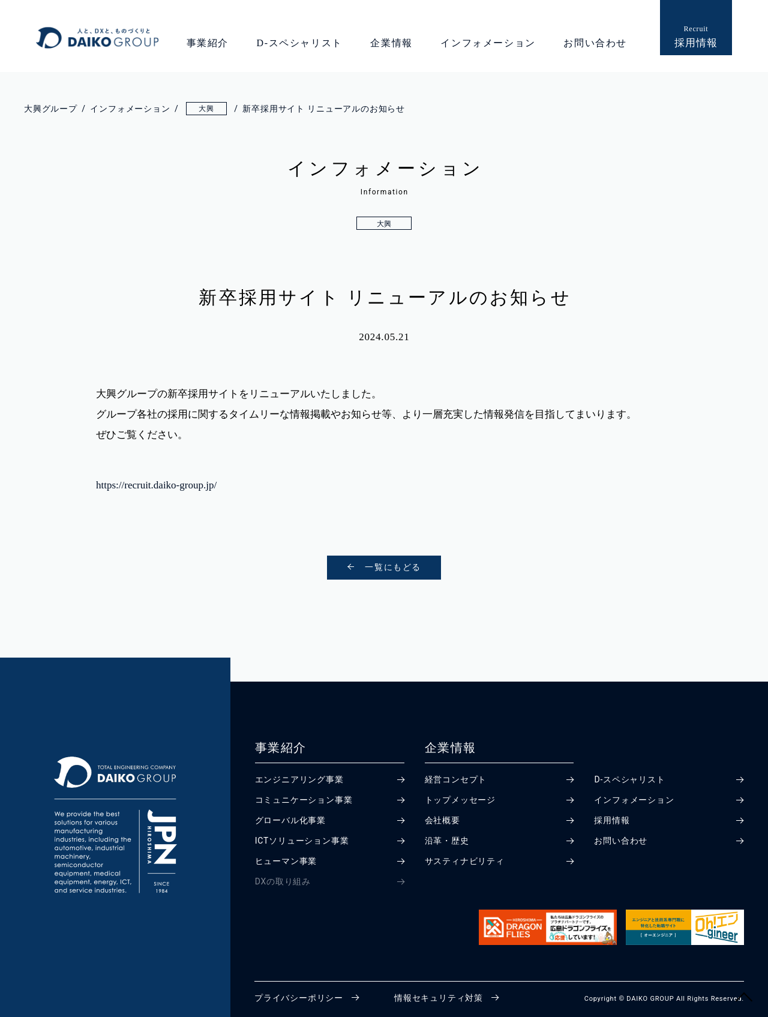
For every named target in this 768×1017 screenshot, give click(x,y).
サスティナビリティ (465, 861)
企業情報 (391, 43)
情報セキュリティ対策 (438, 998)
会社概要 (442, 820)
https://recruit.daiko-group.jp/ (156, 485)
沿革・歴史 (447, 840)
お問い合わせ (595, 43)
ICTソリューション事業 (302, 840)
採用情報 (611, 820)
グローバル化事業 (290, 820)
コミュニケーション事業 (304, 800)
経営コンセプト (456, 779)
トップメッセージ (460, 800)
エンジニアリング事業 (299, 779)
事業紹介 (208, 43)
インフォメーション (487, 43)
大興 (384, 224)
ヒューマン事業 (286, 861)
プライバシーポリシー (298, 998)
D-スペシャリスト (300, 43)
